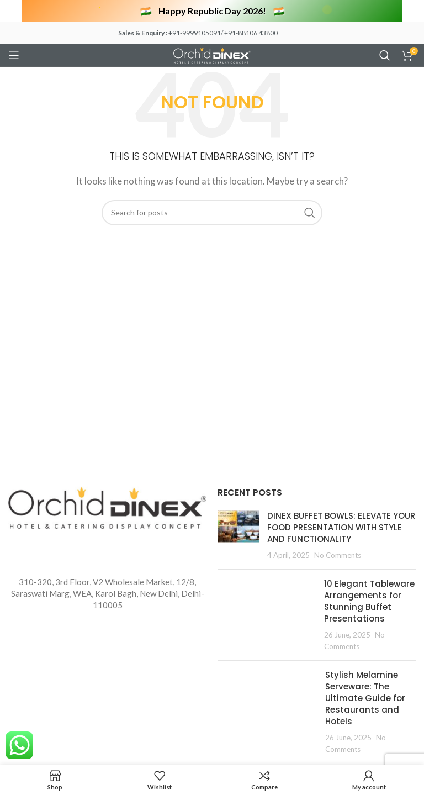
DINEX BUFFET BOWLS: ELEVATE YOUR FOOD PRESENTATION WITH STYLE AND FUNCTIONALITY (341, 527)
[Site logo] (212, 54)
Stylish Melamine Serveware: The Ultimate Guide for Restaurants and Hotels (365, 698)
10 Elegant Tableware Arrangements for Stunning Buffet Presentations (369, 601)
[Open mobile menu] (14, 55)
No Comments (337, 555)
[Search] (385, 55)
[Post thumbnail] (238, 535)
